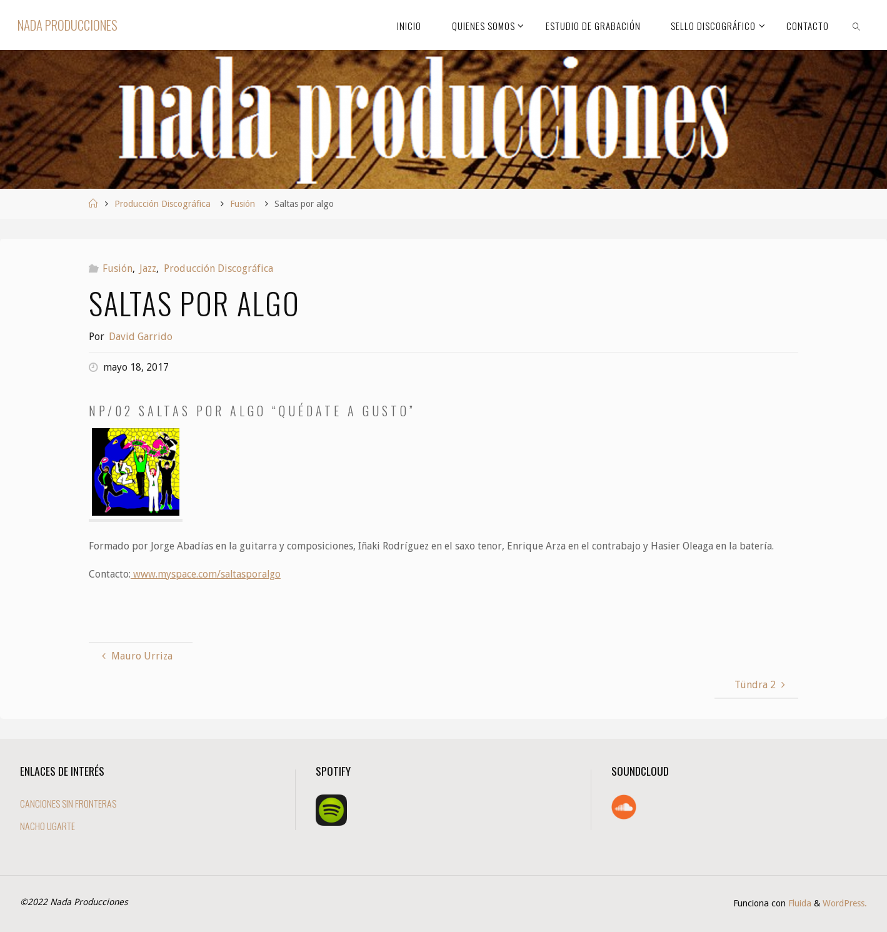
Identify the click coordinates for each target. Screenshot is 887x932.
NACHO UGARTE (48, 825)
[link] (856, 25)
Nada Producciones (68, 24)
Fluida (798, 903)
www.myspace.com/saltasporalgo (206, 574)
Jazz (147, 268)
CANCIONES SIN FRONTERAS (69, 803)
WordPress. (845, 903)
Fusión (242, 204)
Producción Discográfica (162, 204)
